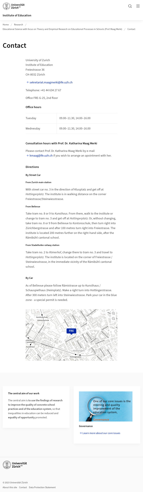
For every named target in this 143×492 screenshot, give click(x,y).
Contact (131, 29)
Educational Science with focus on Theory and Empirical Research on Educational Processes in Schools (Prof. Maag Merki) (62, 29)
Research (18, 24)
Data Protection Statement (42, 487)
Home (6, 24)
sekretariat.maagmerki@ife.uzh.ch (51, 82)
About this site (10, 487)
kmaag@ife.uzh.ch (41, 156)
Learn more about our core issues (101, 433)
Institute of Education (17, 15)
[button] (113, 313)
